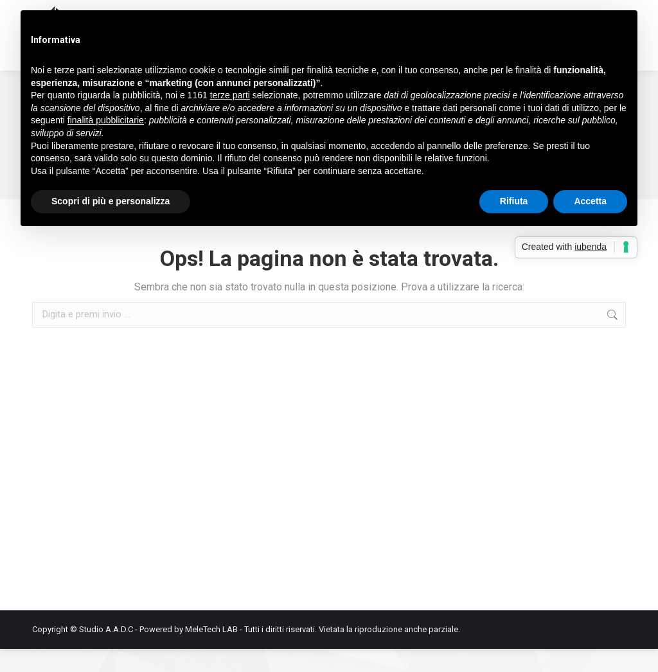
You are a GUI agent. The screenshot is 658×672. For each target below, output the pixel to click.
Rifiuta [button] (514, 201)
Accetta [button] (590, 201)
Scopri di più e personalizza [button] (110, 201)
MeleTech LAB (211, 652)
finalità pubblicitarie (105, 120)
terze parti (230, 95)
